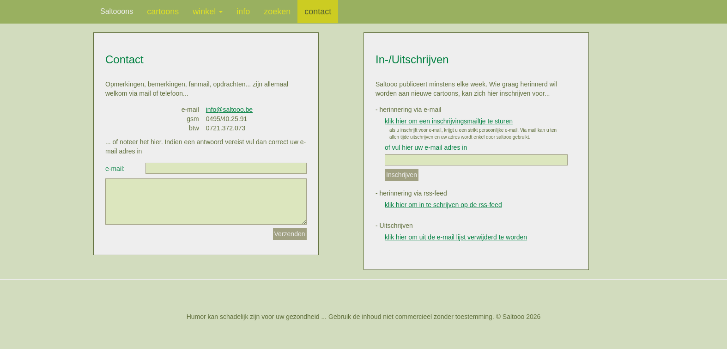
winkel (208, 11)
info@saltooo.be (229, 109)
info (243, 11)
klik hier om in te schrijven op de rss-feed (443, 204)
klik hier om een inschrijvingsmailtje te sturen (449, 121)
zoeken (277, 11)
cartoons (163, 11)
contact (317, 11)
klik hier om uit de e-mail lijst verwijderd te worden (456, 237)
